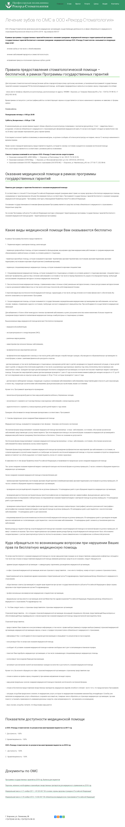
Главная (60, 4)
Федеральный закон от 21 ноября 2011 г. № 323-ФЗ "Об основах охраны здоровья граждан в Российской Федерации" (48, 791)
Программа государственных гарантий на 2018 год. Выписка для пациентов (32, 780)
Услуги (87, 4)
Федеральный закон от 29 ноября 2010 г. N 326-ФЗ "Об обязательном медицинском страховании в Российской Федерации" (50, 797)
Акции (104, 4)
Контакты (115, 4)
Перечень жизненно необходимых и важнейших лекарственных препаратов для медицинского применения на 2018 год (48, 785)
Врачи (77, 4)
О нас (69, 4)
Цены (96, 4)
